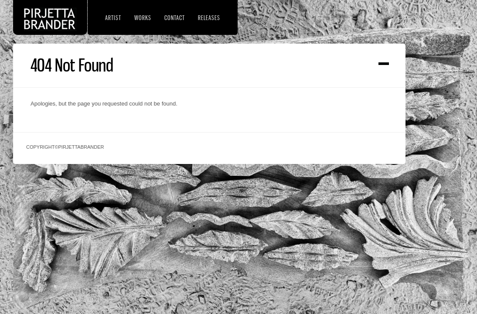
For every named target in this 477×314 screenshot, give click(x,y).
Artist (113, 17)
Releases (209, 17)
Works (142, 17)
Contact (174, 17)
